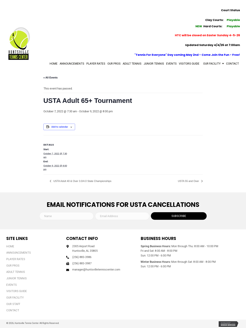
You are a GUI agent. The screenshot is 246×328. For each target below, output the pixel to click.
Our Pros (12, 265)
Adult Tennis (15, 271)
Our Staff (13, 304)
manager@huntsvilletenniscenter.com (96, 269)
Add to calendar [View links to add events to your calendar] (59, 127)
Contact (12, 310)
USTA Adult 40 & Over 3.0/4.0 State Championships (82, 181)
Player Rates (15, 259)
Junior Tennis (16, 278)
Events (11, 284)
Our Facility (15, 297)
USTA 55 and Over (189, 181)
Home (10, 246)
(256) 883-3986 (81, 257)
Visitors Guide (16, 291)
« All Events (50, 77)
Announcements (18, 252)
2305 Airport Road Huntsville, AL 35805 (85, 249)
